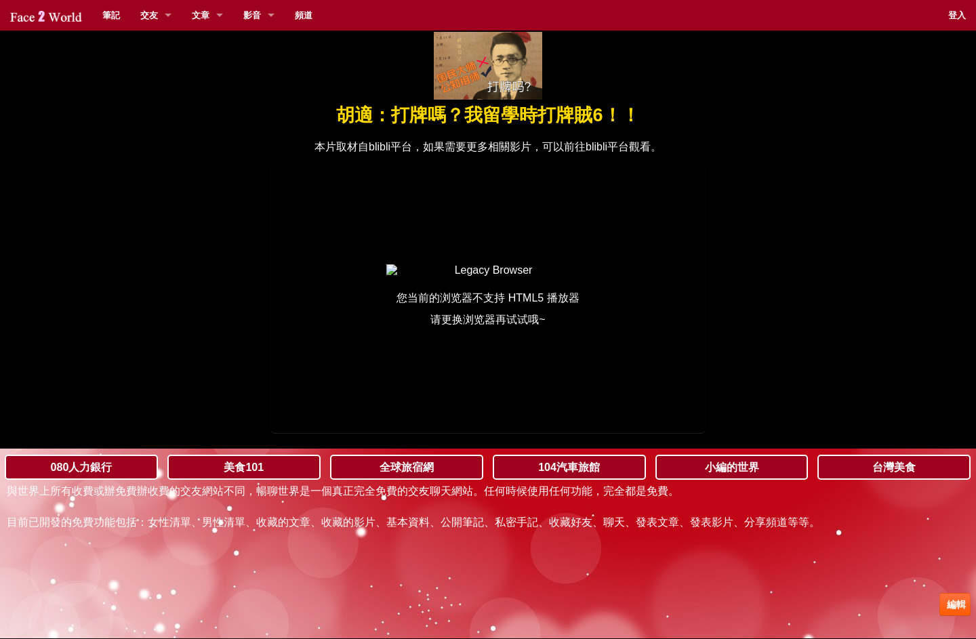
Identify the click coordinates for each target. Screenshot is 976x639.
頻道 (303, 15)
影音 (252, 15)
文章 (200, 15)
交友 (149, 15)
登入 (957, 15)
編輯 (955, 604)
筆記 (111, 15)
